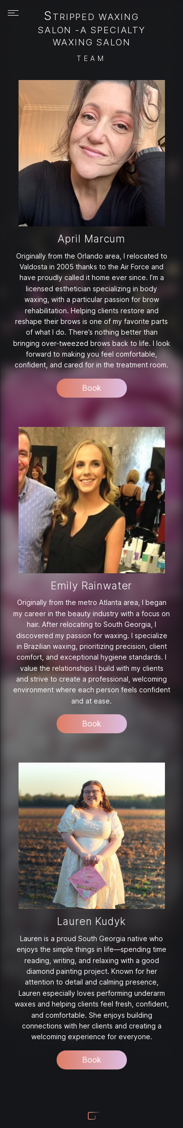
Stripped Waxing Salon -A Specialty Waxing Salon (91, 29)
